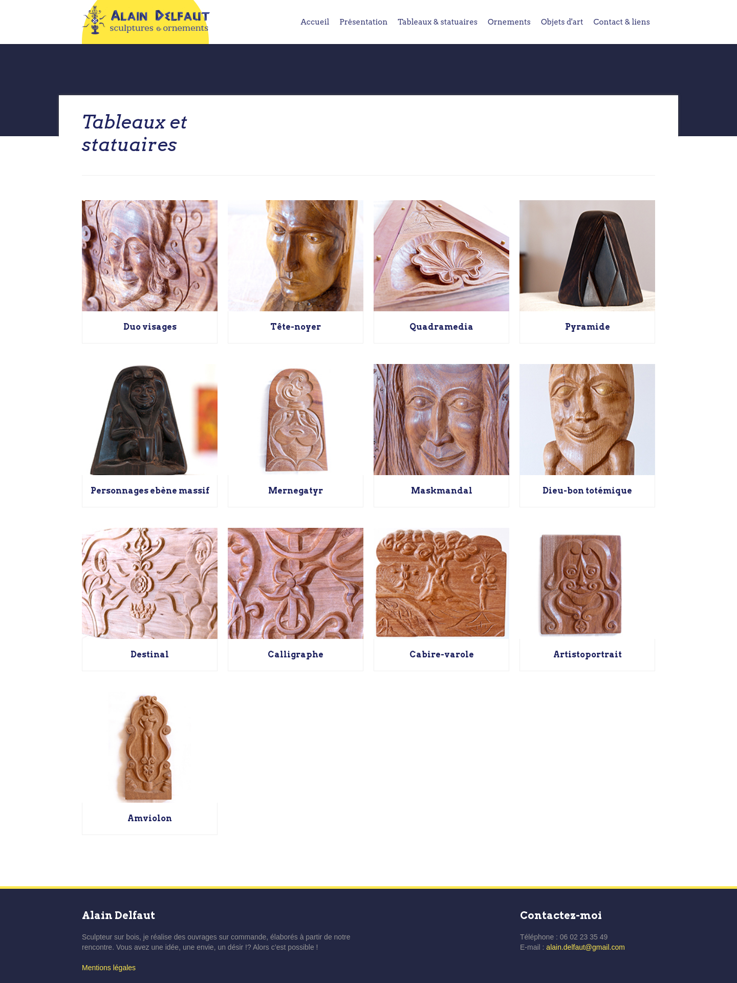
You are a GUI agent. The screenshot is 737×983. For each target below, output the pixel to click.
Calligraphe (295, 654)
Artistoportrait (587, 654)
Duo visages (150, 327)
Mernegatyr (295, 491)
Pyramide (587, 327)
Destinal (150, 654)
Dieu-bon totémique (587, 491)
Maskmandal (441, 491)
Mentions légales (109, 968)
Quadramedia (441, 327)
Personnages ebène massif (150, 491)
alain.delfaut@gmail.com (585, 947)
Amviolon (149, 818)
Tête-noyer (295, 327)
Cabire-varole (441, 654)
